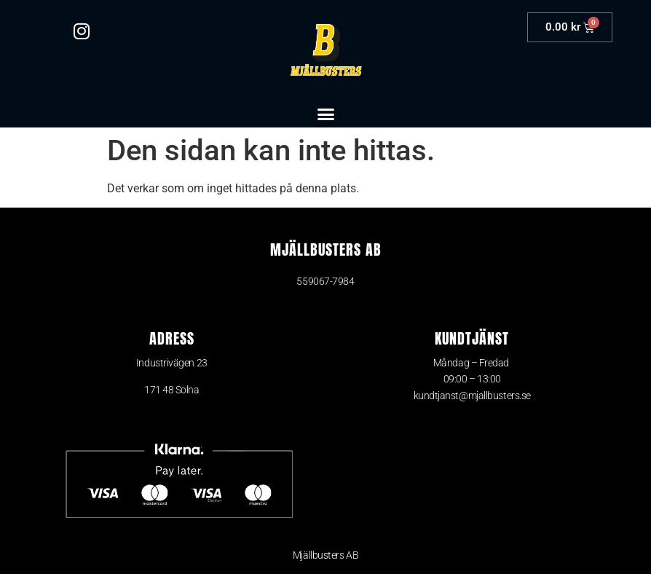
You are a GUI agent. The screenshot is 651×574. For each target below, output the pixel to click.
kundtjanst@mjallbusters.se (472, 395)
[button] (325, 113)
